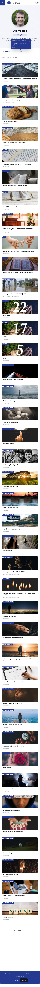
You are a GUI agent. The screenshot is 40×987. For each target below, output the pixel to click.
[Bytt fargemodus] (37, 3)
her (23, 976)
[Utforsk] (2, 2)
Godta (24, 980)
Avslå (16, 980)
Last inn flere (20, 930)
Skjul (13, 47)
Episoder (21, 51)
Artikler (8, 51)
